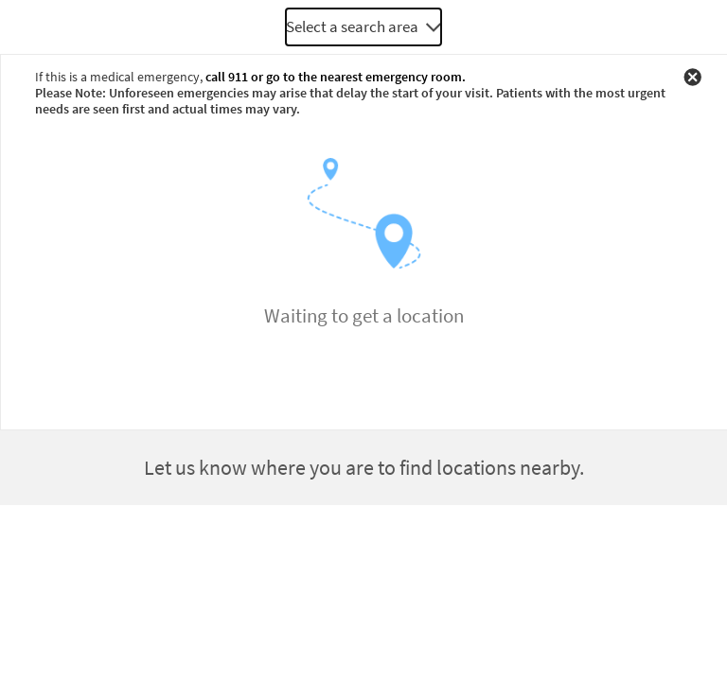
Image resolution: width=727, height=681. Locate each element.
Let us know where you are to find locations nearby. (364, 467)
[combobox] (364, 27)
